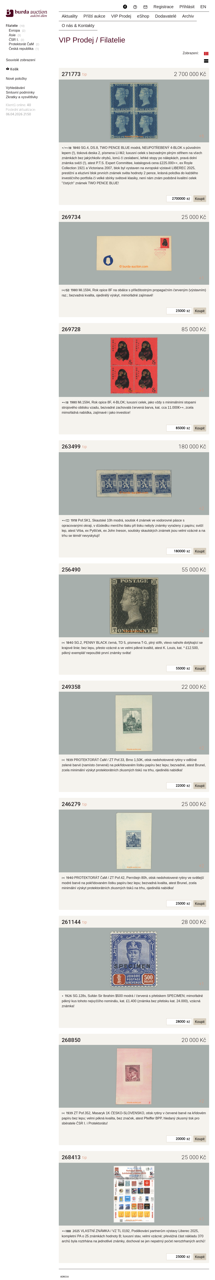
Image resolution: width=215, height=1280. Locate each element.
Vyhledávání (15, 88)
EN (203, 6)
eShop (143, 16)
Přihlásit (187, 6)
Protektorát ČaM (21, 44)
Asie (12, 35)
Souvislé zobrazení (20, 60)
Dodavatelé (165, 16)
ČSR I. (14, 40)
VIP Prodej (121, 16)
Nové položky (16, 79)
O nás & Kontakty (78, 25)
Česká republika (21, 49)
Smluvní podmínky (20, 92)
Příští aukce (94, 16)
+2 (201, 508)
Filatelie (12, 26)
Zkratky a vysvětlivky (22, 97)
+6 (201, 136)
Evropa (14, 30)
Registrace (163, 6)
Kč (188, 199)
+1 (201, 278)
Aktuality (70, 16)
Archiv (188, 16)
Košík (12, 69)
